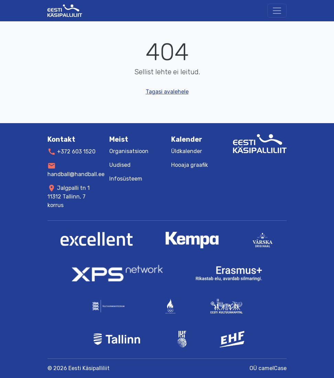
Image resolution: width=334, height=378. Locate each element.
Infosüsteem (125, 178)
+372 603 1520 (76, 151)
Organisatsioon (128, 151)
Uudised (120, 165)
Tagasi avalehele (167, 91)
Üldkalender (186, 151)
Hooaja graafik (189, 165)
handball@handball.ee (75, 174)
